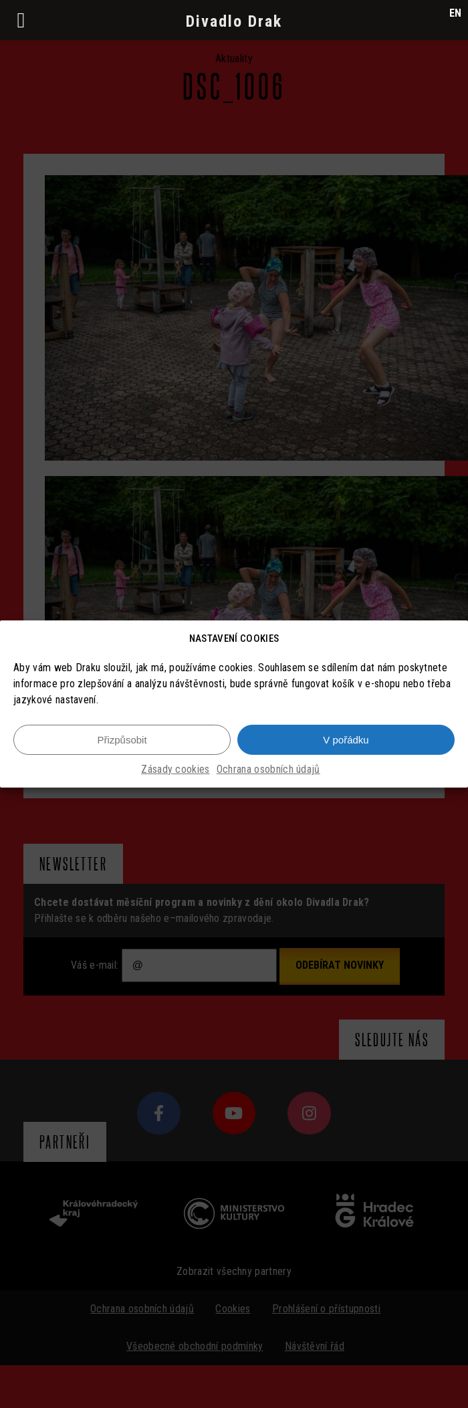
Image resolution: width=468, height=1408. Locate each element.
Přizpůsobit (121, 739)
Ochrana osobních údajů (268, 769)
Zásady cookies (175, 769)
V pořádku (345, 739)
